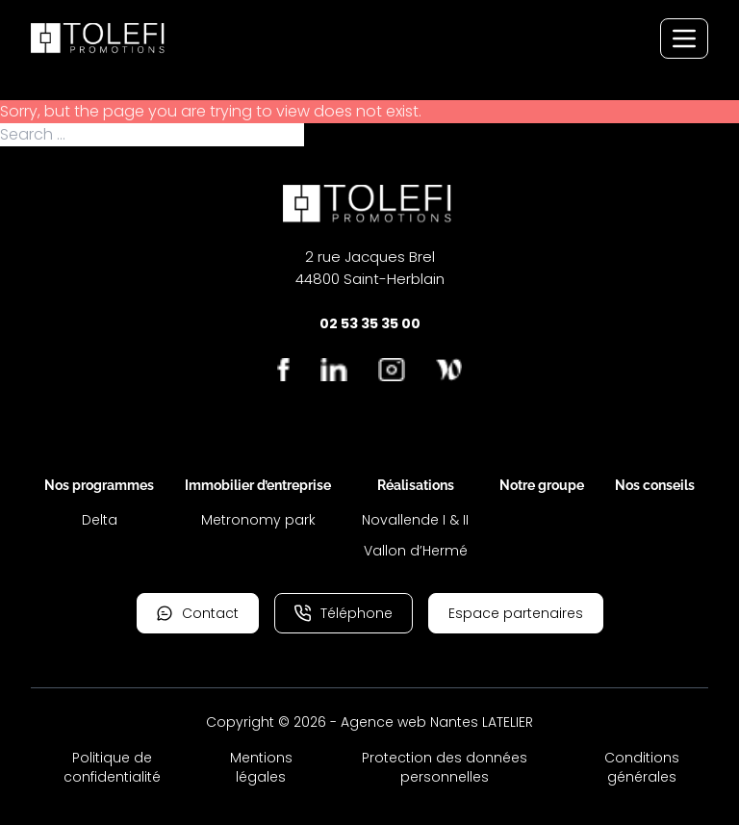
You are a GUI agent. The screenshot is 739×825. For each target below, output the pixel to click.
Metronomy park (258, 519)
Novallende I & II (415, 519)
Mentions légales (261, 767)
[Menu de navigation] (684, 38)
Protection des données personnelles (444, 767)
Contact (198, 613)
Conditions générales (641, 767)
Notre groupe (541, 485)
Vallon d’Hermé (416, 550)
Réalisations (415, 485)
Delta (99, 519)
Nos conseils (655, 485)
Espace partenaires (515, 613)
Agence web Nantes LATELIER (437, 722)
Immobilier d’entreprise (258, 485)
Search (332, 134)
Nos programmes (99, 485)
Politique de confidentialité (112, 767)
